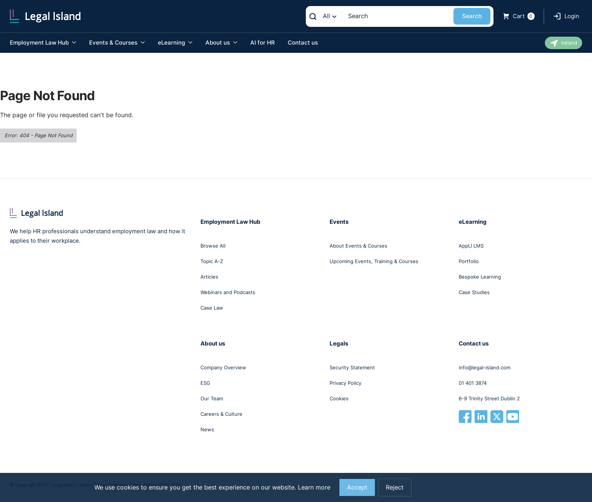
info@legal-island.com (484, 367)
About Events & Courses (358, 246)
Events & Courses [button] (117, 42)
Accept (357, 487)
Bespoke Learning (480, 277)
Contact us (303, 42)
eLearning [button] (175, 42)
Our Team (211, 398)
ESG (205, 383)
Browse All (212, 246)
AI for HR (262, 42)
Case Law (211, 308)
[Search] (397, 16)
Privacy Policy (345, 383)
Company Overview (223, 367)
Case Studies (474, 292)
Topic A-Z (211, 261)
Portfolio (469, 261)
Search (472, 16)
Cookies (339, 398)
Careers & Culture (221, 414)
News (207, 429)
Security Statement (352, 367)
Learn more (314, 487)
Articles (209, 277)
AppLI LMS (471, 246)
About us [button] (221, 42)
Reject (395, 487)
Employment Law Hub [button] (43, 42)
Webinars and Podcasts (227, 292)
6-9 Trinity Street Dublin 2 (489, 398)
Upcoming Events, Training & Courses (374, 261)
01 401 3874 (473, 383)
